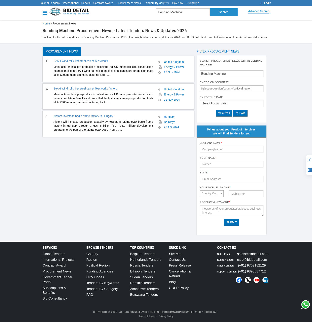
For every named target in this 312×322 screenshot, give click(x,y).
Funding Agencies (99, 271)
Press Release (180, 265)
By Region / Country (214, 82)
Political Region (98, 265)
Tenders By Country (156, 3)
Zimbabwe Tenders (144, 289)
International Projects (76, 3)
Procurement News (129, 3)
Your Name (208, 157)
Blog (172, 282)
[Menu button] (46, 12)
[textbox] (232, 88)
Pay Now (177, 3)
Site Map (175, 254)
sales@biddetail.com (252, 254)
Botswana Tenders (144, 295)
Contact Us (177, 260)
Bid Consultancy (55, 298)
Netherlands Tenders (145, 260)
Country (92, 254)
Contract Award (103, 3)
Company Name (211, 142)
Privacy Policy (166, 316)
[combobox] (231, 88)
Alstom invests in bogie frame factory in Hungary (83, 116)
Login (266, 3)
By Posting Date (211, 97)
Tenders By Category (102, 289)
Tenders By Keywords (102, 283)
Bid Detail (211, 312)
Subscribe (193, 3)
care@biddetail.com (252, 260)
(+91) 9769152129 (252, 265)
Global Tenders (50, 3)
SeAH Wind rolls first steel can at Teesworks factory (85, 88)
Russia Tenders (141, 265)
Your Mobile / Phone (215, 187)
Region (91, 260)
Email (204, 172)
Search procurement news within (231, 62)
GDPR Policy (179, 288)
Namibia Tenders (142, 283)
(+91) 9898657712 (252, 271)
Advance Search (258, 11)
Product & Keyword (215, 202)
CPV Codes (95, 277)
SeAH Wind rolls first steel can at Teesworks (81, 61)
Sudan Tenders (141, 277)
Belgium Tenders (142, 254)
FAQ (89, 295)
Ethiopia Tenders (142, 271)
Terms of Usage (147, 316)
